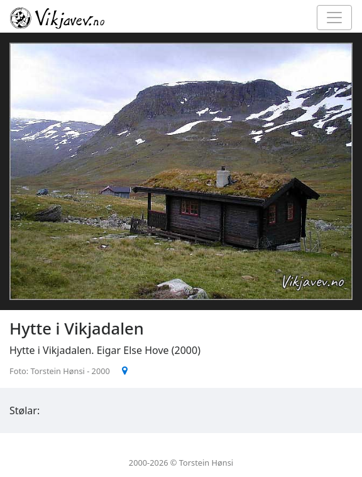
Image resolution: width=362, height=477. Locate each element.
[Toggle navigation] (334, 17)
